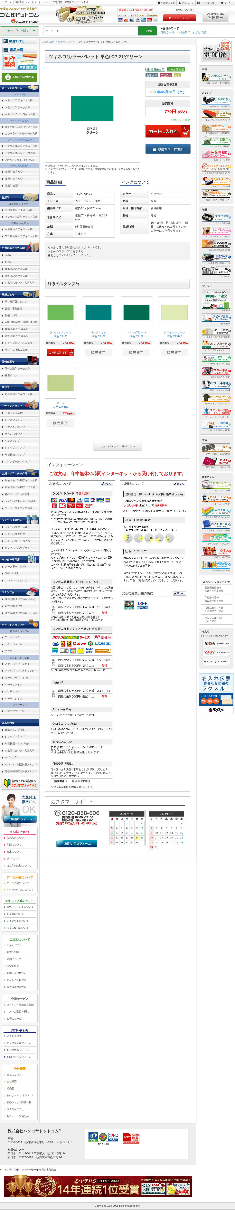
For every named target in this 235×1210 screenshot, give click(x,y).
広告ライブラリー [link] (16, 1109)
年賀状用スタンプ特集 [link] (17, 743)
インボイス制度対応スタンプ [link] (21, 764)
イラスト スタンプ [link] (15, 426)
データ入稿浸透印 (19, 165)
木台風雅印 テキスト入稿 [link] (19, 394)
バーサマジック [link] (13, 698)
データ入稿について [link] (18, 883)
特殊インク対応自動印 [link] (17, 494)
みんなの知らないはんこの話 (214, 619)
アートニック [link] (12, 637)
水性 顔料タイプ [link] (14, 606)
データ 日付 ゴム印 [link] (15, 566)
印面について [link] (14, 844)
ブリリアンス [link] (12, 691)
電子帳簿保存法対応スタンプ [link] (21, 771)
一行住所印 (183, 32)
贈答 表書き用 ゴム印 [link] (16, 335)
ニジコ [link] (8, 651)
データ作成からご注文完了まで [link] (20, 890)
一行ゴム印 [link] (11, 757)
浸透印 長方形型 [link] (14, 171)
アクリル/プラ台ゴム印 (20, 139)
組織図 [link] (10, 1088)
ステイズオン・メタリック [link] (19, 670)
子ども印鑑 (199, 32)
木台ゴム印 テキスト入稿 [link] (19, 100)
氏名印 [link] (8, 254)
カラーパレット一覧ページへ (117, 446)
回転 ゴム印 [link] (11, 573)
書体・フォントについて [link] (20, 906)
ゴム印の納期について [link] (19, 865)
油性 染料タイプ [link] (21, 613)
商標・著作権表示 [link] (16, 973)
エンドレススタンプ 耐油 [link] (19, 508)
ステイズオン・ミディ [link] (17, 663)
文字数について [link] (15, 913)
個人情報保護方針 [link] (16, 987)
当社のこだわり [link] (15, 1074)
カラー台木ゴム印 (19, 120)
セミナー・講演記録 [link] (18, 1116)
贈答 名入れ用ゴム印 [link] (16, 275)
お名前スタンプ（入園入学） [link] (21, 282)
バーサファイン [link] (13, 684)
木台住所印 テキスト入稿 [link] (19, 209)
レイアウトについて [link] (18, 920)
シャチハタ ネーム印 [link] (16, 526)
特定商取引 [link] (13, 966)
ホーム (227, 3)
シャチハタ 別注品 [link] (15, 533)
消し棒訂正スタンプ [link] (16, 301)
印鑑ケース (168, 32)
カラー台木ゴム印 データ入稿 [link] (21, 133)
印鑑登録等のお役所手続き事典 (214, 599)
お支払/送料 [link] (13, 952)
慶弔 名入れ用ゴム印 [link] (16, 268)
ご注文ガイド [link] (14, 945)
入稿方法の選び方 (19, 77)
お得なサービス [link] (15, 1018)
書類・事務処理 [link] (13, 308)
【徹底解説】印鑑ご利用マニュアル (214, 609)
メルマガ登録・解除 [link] (18, 1011)
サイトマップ (207, 3)
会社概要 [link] (11, 1081)
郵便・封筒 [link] (11, 315)
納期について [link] (14, 959)
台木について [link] (14, 851)
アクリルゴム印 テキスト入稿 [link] (21, 145)
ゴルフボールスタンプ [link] (17, 461)
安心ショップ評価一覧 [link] (19, 1102)
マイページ (187, 3)
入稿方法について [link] (16, 837)
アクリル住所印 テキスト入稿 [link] (21, 216)
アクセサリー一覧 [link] (14, 710)
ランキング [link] (13, 858)
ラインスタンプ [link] (13, 433)
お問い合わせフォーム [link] (19, 1056)
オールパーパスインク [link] (17, 677)
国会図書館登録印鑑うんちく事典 (214, 589)
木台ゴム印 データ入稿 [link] (17, 107)
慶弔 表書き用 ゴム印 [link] (16, 328)
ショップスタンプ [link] (14, 447)
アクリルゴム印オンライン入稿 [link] (19, 159)
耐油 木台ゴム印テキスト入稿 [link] (21, 480)
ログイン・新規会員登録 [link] (20, 1004)
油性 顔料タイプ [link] (20, 599)
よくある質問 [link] (14, 1036)
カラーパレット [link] (13, 644)
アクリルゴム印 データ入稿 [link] (20, 152)
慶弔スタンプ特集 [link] (14, 729)
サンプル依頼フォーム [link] (19, 1043)
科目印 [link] (8, 261)
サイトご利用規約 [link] (16, 980)
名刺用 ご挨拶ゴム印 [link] (16, 349)
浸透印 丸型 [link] (11, 185)
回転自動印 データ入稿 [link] (17, 368)
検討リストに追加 (168, 149)
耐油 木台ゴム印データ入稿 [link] (20, 487)
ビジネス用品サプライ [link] (17, 547)
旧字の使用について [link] (18, 927)
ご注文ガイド (168, 3)
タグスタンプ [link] (12, 440)
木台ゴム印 (20, 94)
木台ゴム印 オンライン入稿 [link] (20, 114)
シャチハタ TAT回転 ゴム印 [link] (20, 501)
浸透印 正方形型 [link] (14, 178)
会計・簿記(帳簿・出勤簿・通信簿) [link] (21, 322)
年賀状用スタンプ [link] (14, 454)
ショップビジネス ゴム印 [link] (19, 342)
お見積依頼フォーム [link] (18, 1049)
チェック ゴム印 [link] (14, 412)
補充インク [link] (11, 375)
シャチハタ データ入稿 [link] (17, 540)
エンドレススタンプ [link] (16, 580)
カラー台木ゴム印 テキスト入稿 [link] (21, 126)
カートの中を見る (180, 17)
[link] (60, 326)
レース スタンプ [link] (14, 419)
